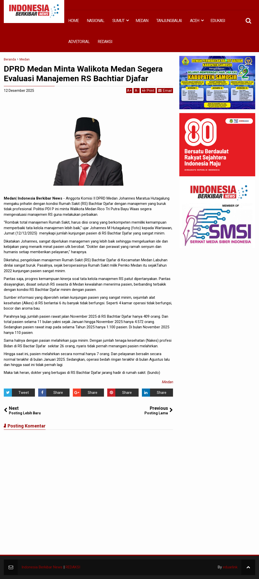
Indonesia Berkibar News (41, 567)
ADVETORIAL (79, 41)
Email (165, 90)
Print (148, 90)
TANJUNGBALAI (169, 20)
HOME (73, 20)
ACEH (194, 20)
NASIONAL (95, 20)
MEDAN (142, 20)
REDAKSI (105, 41)
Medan (167, 382)
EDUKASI (217, 20)
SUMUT (118, 20)
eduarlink (230, 567)
